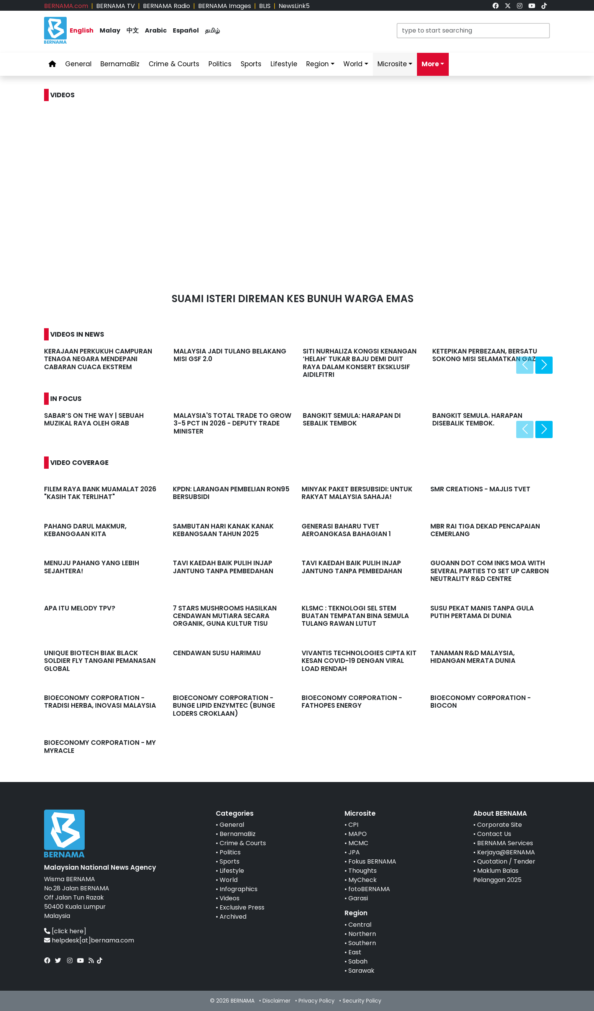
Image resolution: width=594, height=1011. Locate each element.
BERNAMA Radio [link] (166, 6)
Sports (230, 861)
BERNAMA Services (505, 843)
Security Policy (362, 1000)
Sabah (358, 961)
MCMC (358, 843)
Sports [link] (251, 64)
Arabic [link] (156, 30)
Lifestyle (232, 870)
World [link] (353, 64)
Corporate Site (499, 824)
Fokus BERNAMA (372, 861)
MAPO (357, 833)
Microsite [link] (392, 64)
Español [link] (186, 30)
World (229, 879)
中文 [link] (132, 30)
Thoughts (362, 870)
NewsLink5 (294, 6)
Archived (233, 916)
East (354, 952)
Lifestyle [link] (284, 64)
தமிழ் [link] (212, 30)
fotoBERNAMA (369, 889)
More (430, 64)
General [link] (78, 64)
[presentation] (524, 365)
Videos (230, 898)
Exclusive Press (242, 907)
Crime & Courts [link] (174, 64)
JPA (354, 852)
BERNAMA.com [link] (66, 6)
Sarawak (361, 970)
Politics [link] (219, 64)
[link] (495, 6)
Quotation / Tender (506, 861)
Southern (362, 943)
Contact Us (494, 833)
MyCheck (362, 879)
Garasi (358, 898)
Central (359, 924)
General (232, 824)
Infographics (239, 889)
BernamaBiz (238, 833)
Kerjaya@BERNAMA (506, 852)
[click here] (69, 931)
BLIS (265, 6)
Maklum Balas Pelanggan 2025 (497, 875)
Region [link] (317, 64)
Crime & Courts (243, 843)
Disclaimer (276, 1000)
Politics (230, 852)
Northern (362, 933)
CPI (353, 824)
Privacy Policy (317, 1000)
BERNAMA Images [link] (224, 6)
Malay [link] (110, 30)
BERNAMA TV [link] (115, 6)
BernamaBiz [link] (119, 64)
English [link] (82, 30)
